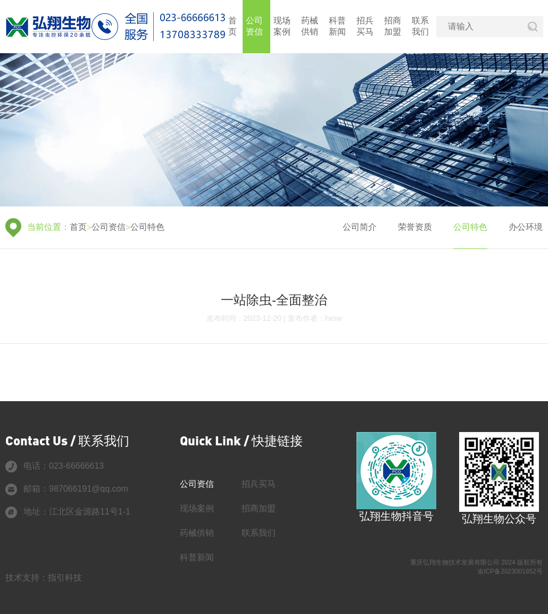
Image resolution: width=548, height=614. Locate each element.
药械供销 (309, 26)
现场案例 (281, 26)
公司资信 (254, 26)
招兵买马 (364, 26)
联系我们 (420, 26)
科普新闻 (337, 26)
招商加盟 (392, 26)
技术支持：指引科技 (43, 577)
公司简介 (360, 226)
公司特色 (147, 226)
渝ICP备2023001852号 (510, 571)
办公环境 (526, 226)
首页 (232, 26)
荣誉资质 (415, 226)
